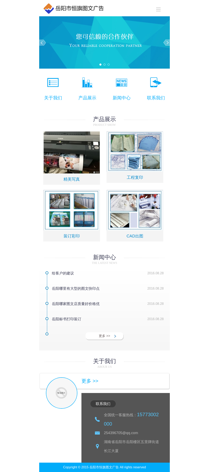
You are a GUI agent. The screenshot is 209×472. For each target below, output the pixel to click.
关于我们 (53, 97)
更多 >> (104, 336)
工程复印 (135, 177)
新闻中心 (122, 97)
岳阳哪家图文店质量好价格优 (76, 304)
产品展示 (87, 97)
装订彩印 (71, 236)
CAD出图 (135, 236)
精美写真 (71, 179)
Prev (42, 42)
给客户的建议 (63, 273)
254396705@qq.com (121, 433)
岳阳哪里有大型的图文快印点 (76, 288)
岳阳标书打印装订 (66, 319)
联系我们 (156, 97)
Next (166, 42)
